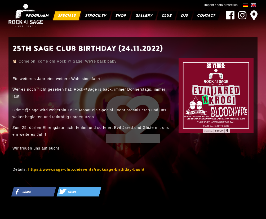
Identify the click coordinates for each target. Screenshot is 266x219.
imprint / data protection (221, 5)
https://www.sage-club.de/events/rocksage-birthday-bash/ (86, 169)
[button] (33, 191)
